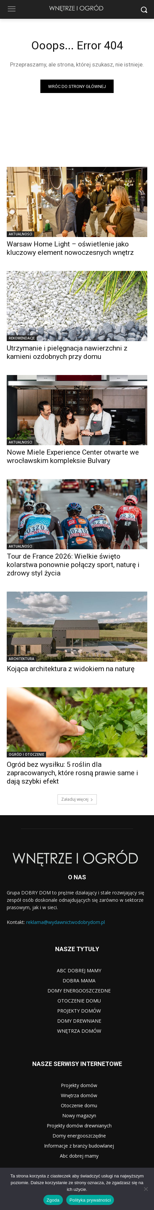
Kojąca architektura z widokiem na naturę (70, 669)
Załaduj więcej (77, 799)
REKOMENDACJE (22, 338)
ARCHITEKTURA (21, 658)
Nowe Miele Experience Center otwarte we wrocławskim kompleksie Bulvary (73, 456)
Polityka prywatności (90, 1200)
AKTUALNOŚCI (20, 234)
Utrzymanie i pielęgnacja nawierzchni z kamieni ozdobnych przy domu (67, 352)
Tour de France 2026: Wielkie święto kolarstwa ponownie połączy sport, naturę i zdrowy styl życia (73, 564)
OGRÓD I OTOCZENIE (26, 754)
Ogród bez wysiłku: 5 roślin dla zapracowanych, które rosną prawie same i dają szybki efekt (72, 772)
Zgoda (53, 1200)
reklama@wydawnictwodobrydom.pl (65, 922)
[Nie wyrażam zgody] (145, 1188)
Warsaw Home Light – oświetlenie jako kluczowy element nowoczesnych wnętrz (70, 248)
